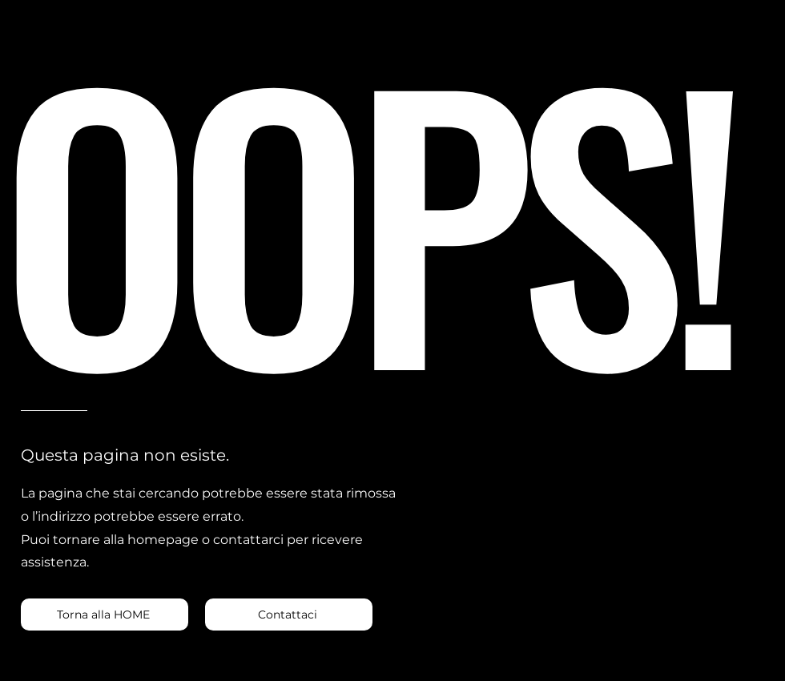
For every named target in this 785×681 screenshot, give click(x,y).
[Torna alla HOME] (104, 614)
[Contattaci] (288, 614)
